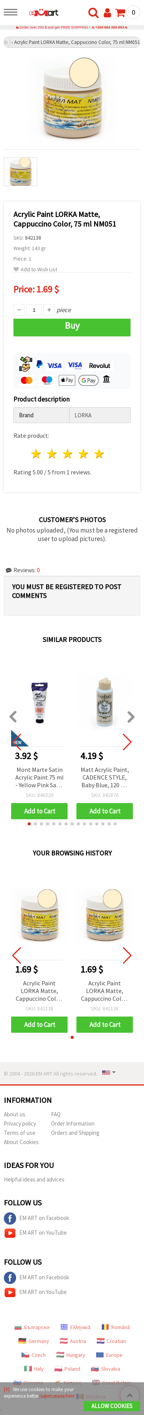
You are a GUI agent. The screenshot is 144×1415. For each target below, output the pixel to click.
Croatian (111, 1341)
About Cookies (21, 1142)
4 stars (83, 454)
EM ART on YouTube (35, 1233)
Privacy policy (20, 1123)
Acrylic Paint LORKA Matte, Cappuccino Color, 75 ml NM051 (39, 991)
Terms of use (19, 1132)
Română (115, 1327)
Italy (34, 1368)
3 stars (68, 454)
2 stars (52, 454)
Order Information (72, 1123)
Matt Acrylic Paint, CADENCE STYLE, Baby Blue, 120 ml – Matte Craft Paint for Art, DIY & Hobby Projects (105, 778)
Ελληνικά (75, 1327)
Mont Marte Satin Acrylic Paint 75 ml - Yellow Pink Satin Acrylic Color (39, 778)
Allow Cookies (111, 1406)
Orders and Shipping (75, 1132)
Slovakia (105, 1368)
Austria (73, 1341)
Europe (109, 1355)
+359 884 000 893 (109, 27)
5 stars (99, 454)
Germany (33, 1341)
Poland (67, 1368)
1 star (37, 454)
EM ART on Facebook (36, 1218)
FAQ (56, 1114)
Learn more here (57, 1396)
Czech (34, 1354)
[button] (29, 823)
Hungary (70, 1354)
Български (32, 1327)
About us (14, 1114)
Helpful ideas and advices (34, 1179)
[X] (7, 1389)
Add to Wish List (35, 269)
